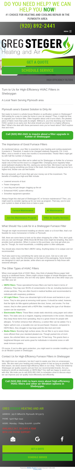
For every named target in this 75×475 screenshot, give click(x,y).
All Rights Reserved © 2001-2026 (46, 468)
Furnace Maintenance (23, 210)
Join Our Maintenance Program (21, 217)
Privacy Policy (37, 469)
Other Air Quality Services (56, 217)
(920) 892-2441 (37, 26)
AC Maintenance (54, 210)
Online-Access (32, 468)
